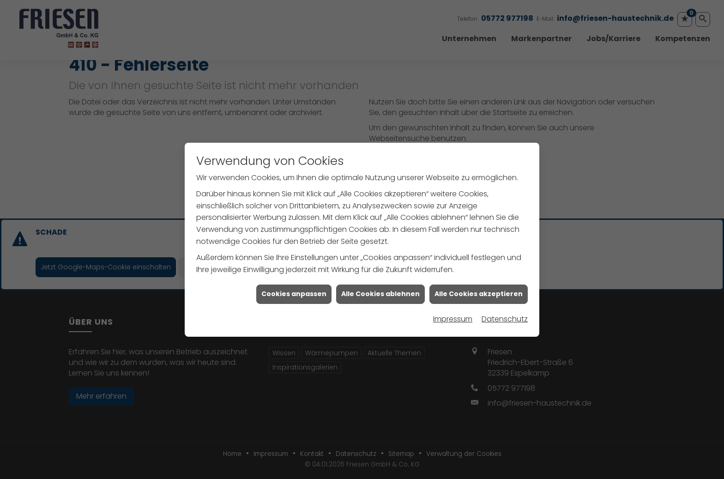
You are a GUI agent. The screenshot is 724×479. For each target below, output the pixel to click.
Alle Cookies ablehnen (380, 292)
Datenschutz (505, 317)
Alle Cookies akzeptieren (478, 292)
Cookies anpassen (293, 292)
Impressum (452, 317)
